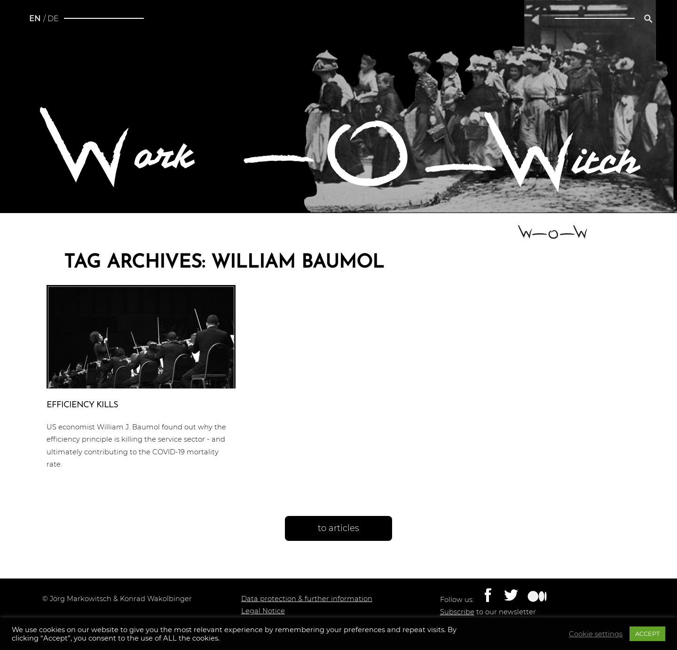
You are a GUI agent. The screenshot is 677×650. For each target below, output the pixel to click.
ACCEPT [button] (647, 633)
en (34, 18)
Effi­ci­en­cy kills (82, 405)
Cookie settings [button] (595, 634)
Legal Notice (263, 611)
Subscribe (457, 612)
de (53, 18)
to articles (338, 528)
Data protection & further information (306, 599)
